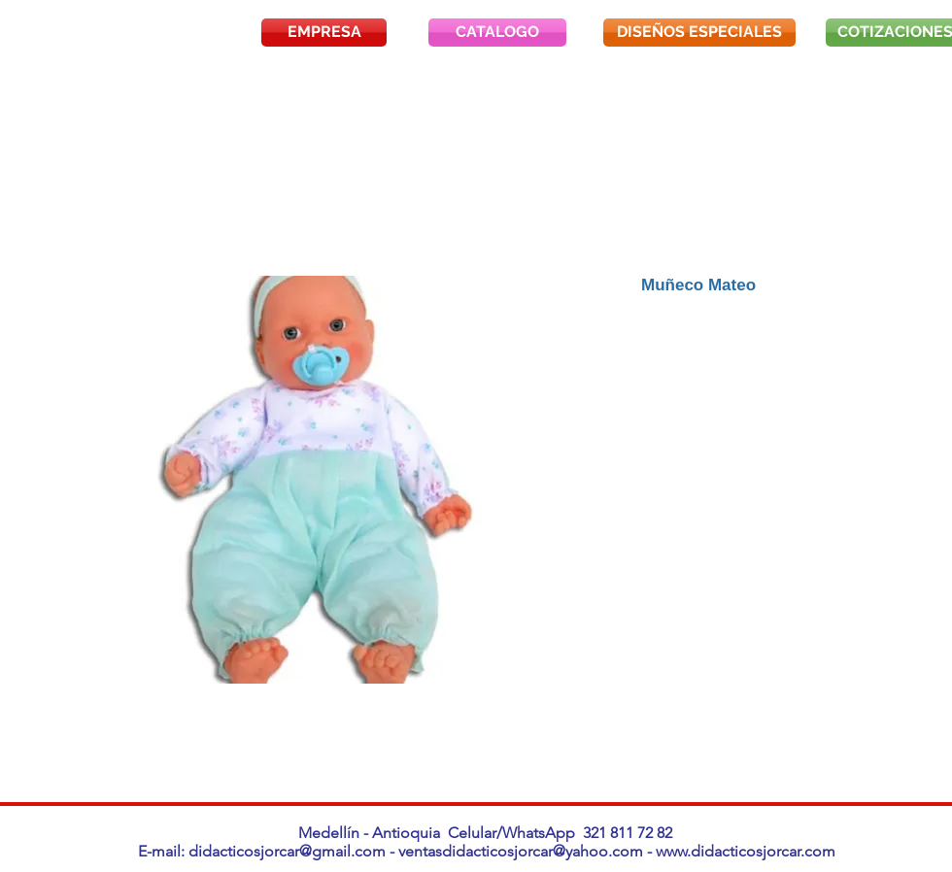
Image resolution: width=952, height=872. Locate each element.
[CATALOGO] (497, 32)
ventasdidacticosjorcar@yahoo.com (520, 851)
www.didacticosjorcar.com (745, 851)
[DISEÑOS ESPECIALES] (699, 32)
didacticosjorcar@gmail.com (287, 851)
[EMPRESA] (324, 32)
